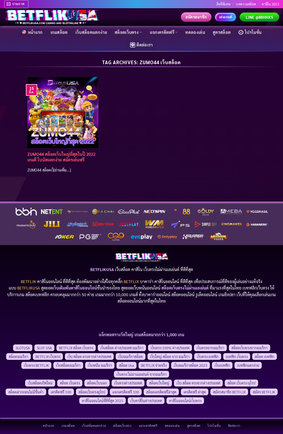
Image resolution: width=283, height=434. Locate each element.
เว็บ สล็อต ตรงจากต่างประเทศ (89, 356)
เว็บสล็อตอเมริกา (68, 365)
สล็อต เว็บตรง (70, 383)
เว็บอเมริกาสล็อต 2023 (190, 365)
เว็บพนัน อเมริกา (100, 365)
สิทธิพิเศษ (223, 4)
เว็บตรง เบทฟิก (208, 356)
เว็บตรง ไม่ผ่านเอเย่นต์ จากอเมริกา (141, 374)
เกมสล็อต (59, 32)
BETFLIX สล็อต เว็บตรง (76, 347)
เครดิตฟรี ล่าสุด (194, 392)
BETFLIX (131, 281)
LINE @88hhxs (259, 17)
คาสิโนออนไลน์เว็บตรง (185, 400)
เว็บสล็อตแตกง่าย (91, 32)
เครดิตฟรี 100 (61, 392)
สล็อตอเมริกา (18, 356)
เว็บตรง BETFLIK (36, 365)
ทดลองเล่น (195, 32)
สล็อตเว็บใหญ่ (159, 383)
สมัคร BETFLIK (264, 392)
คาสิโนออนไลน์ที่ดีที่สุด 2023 (102, 400)
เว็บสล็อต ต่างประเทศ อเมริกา (121, 347)
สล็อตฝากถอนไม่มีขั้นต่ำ (26, 392)
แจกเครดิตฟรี (164, 32)
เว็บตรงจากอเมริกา (210, 347)
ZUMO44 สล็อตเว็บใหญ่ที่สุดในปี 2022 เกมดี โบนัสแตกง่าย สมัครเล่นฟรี (61, 156)
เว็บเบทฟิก (222, 365)
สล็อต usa (126, 365)
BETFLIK (28, 281)
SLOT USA (44, 347)
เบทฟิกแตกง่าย (248, 365)
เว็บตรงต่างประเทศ (128, 383)
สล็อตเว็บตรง (128, 32)
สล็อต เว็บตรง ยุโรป (241, 383)
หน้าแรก (32, 32)
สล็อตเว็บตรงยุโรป (92, 392)
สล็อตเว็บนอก (97, 383)
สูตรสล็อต (222, 32)
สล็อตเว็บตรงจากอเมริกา (249, 347)
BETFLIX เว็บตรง (47, 356)
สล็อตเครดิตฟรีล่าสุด (161, 392)
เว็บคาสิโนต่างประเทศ (146, 400)
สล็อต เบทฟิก (264, 356)
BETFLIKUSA (28, 288)
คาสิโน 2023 (270, 4)
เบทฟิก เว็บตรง (237, 356)
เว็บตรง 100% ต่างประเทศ (170, 347)
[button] (16, 4)
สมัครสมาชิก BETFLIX (229, 392)
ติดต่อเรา (141, 44)
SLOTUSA (23, 347)
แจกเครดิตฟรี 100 (125, 392)
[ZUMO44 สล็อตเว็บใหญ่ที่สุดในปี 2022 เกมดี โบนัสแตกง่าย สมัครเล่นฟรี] (62, 112)
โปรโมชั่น (249, 32)
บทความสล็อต (246, 4)
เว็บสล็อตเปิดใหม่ (40, 383)
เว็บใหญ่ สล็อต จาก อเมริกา (170, 356)
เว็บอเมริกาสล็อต (130, 356)
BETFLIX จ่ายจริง (154, 365)
